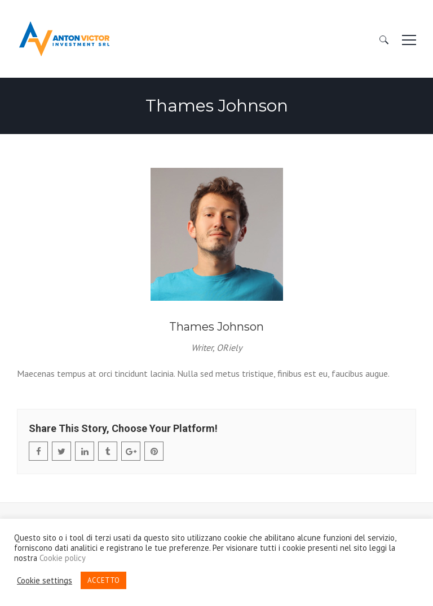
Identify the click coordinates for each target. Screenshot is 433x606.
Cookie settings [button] (44, 581)
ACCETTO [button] (103, 580)
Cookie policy (62, 558)
